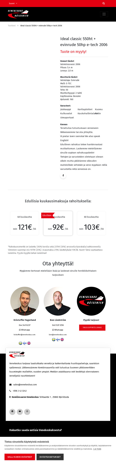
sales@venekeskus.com (25, 384)
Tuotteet (12, 25)
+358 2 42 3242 (20, 391)
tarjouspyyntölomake (92, 328)
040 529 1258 (58, 325)
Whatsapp (24, 330)
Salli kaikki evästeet (20, 457)
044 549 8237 (25, 325)
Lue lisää (97, 449)
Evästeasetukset (50, 457)
